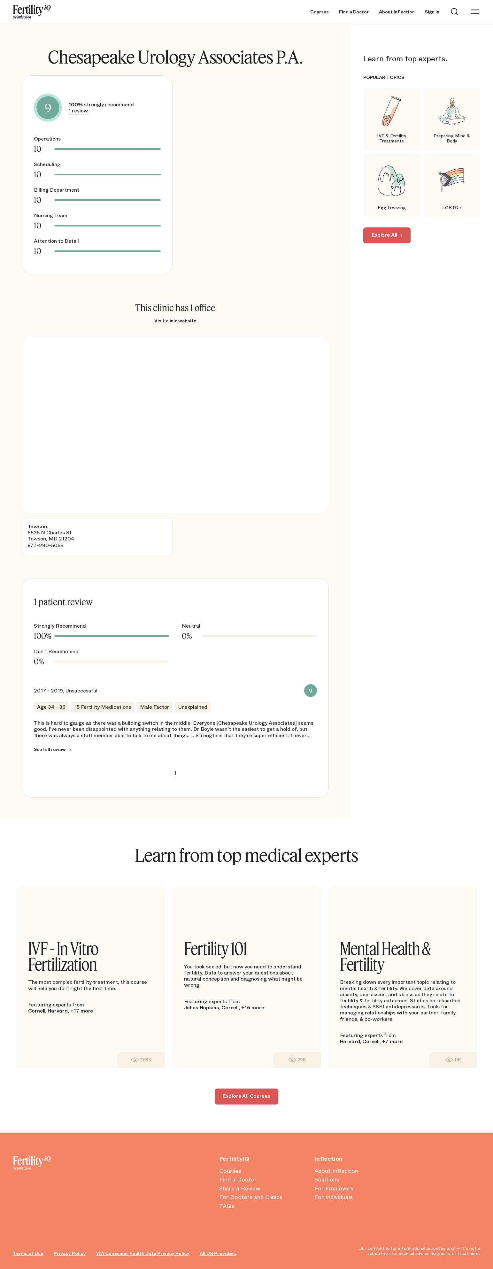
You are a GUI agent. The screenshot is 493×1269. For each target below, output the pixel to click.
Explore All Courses (246, 1096)
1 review (78, 111)
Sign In (432, 12)
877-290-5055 (45, 545)
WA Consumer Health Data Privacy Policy (142, 1253)
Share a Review (239, 1188)
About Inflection (397, 12)
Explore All (384, 235)
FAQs (226, 1206)
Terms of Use (28, 1253)
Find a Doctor (354, 12)
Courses (319, 12)
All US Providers (218, 1253)
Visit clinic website (175, 320)
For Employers (333, 1188)
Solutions (326, 1179)
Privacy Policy (70, 1253)
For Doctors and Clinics (250, 1197)
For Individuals (333, 1197)
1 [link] (175, 772)
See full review (50, 749)
